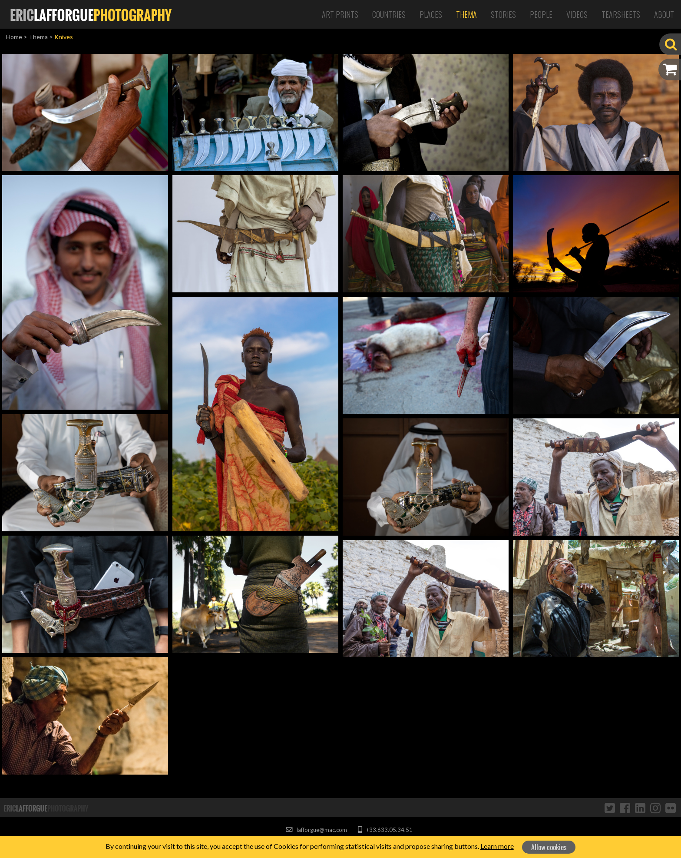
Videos (577, 14)
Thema (466, 14)
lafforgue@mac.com (316, 829)
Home (14, 36)
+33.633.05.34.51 (385, 829)
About (664, 14)
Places (431, 14)
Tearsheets (621, 14)
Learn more (497, 846)
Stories (503, 14)
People (541, 14)
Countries (389, 14)
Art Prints (340, 14)
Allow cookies (549, 847)
